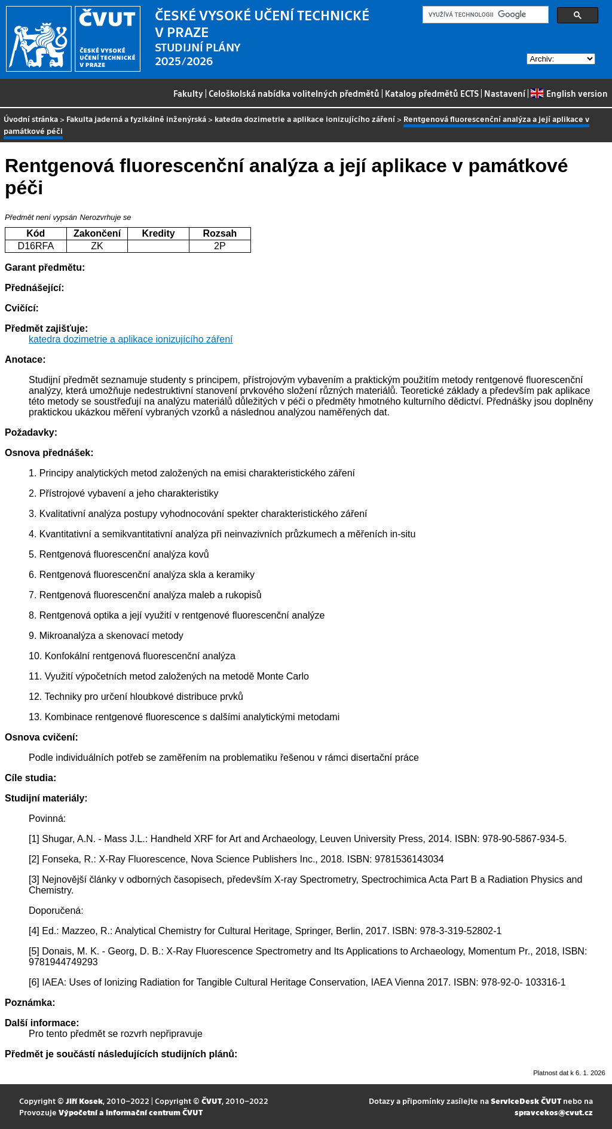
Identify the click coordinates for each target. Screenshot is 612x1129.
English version (569, 93)
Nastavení (504, 93)
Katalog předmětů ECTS (432, 93)
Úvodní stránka (31, 118)
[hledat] (484, 15)
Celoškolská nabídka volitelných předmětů (294, 93)
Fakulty (188, 93)
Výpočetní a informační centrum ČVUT (131, 1111)
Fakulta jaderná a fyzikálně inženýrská (136, 118)
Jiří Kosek (84, 1100)
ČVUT (211, 1100)
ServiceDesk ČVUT (526, 1100)
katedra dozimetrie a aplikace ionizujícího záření (305, 118)
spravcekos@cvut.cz (554, 1111)
